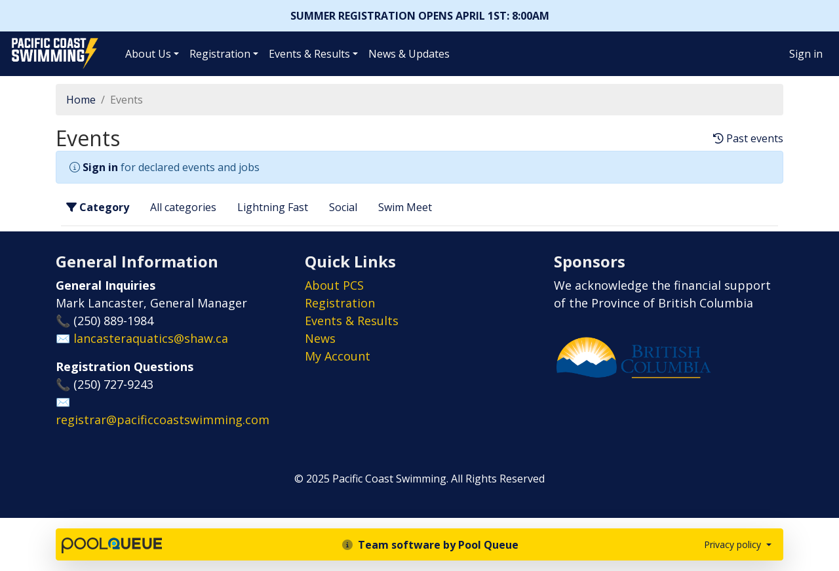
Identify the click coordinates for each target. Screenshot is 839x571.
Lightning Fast (272, 207)
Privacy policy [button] (734, 544)
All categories (183, 207)
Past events (748, 138)
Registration (219, 54)
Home (81, 99)
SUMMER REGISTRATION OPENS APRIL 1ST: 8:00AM (419, 16)
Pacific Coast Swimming (16, 41)
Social (343, 207)
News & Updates (409, 54)
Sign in (806, 54)
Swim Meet (405, 207)
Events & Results (309, 54)
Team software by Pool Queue (430, 545)
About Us (148, 54)
